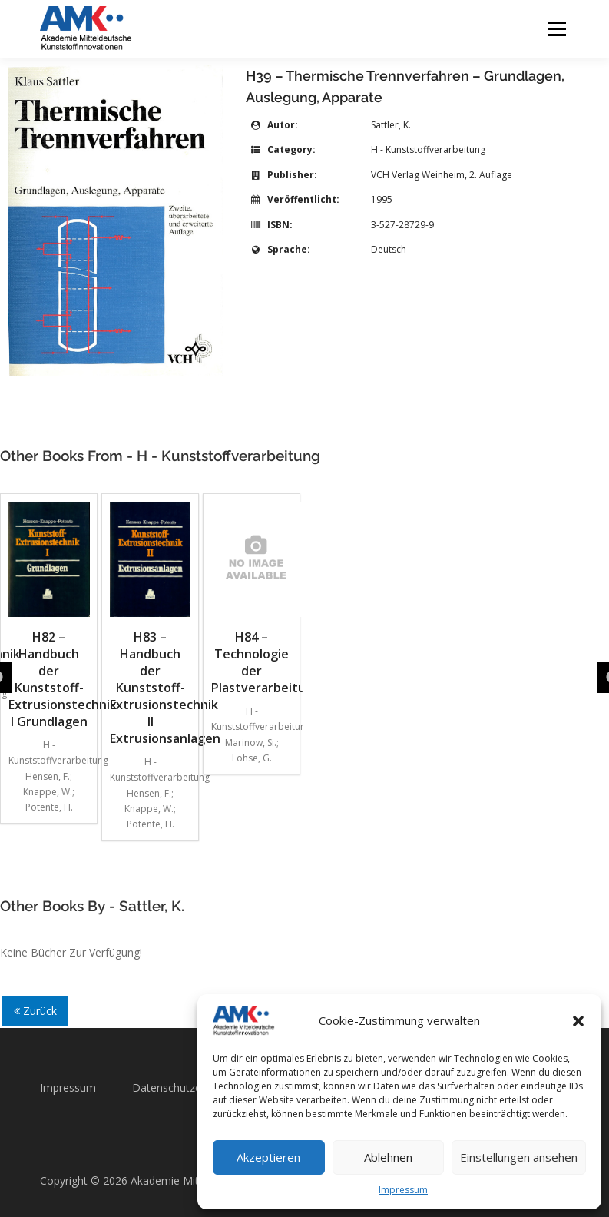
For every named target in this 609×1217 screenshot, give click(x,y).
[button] (578, 1021)
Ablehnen (388, 1157)
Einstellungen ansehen (519, 1157)
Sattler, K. (391, 124)
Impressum (403, 1189)
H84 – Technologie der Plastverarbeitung (251, 599)
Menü (556, 28)
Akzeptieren (268, 1157)
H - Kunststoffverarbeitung (428, 149)
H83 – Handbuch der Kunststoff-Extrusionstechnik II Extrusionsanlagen (150, 624)
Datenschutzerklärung (186, 1087)
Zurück (35, 1010)
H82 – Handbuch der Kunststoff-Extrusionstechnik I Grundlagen (48, 616)
